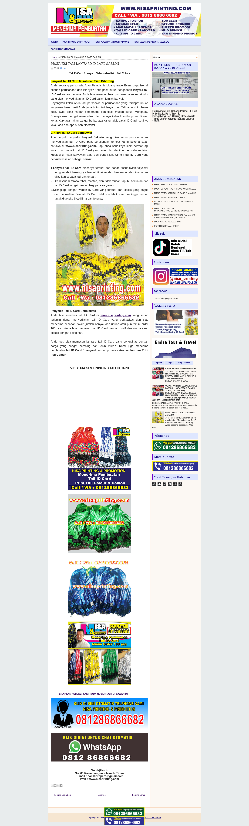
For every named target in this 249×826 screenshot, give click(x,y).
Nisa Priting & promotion (166, 298)
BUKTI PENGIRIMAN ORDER (166, 226)
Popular (158, 363)
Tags (170, 363)
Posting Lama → (139, 795)
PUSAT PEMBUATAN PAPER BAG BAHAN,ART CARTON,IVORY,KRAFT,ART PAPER (174, 216)
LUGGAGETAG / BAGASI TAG (167, 222)
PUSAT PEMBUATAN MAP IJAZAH (63, 48)
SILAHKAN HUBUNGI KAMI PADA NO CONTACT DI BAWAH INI (96, 693)
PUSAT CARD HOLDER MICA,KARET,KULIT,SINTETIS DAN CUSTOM (174, 209)
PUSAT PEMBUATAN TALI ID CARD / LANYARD (112, 41)
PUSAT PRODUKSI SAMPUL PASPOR (76, 41)
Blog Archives (184, 363)
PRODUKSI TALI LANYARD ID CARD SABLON (85, 63)
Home (54, 57)
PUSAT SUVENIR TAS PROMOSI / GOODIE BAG (151, 41)
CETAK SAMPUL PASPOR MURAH (180, 368)
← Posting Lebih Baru (61, 795)
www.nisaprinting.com (116, 315)
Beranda (54, 41)
